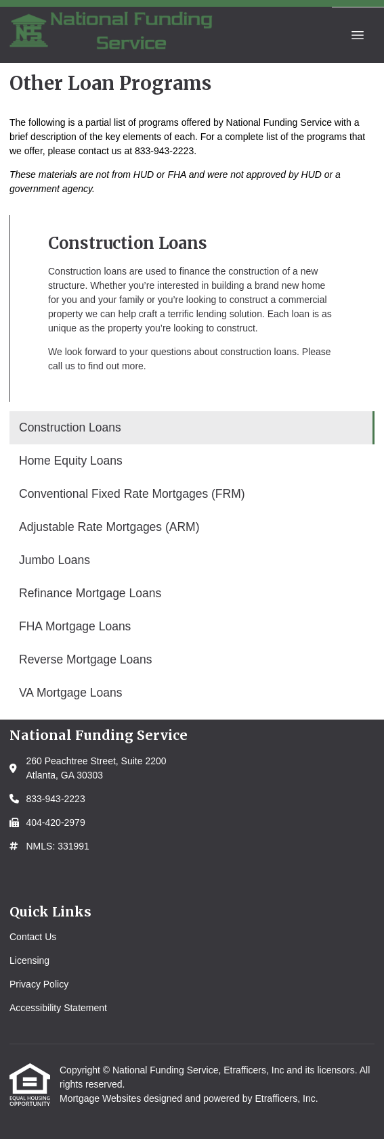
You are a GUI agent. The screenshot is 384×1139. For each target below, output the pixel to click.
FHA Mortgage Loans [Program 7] (75, 626)
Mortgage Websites (102, 1098)
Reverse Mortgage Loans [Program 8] (85, 659)
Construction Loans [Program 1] (70, 427)
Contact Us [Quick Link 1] (32, 936)
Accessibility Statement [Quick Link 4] (58, 1007)
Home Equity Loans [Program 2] (71, 460)
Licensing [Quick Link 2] (29, 960)
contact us (100, 150)
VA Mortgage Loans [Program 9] (70, 692)
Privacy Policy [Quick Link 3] (38, 984)
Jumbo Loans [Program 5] (54, 560)
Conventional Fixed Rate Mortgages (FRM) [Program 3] (132, 494)
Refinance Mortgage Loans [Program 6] (90, 593)
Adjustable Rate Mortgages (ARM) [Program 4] (109, 527)
